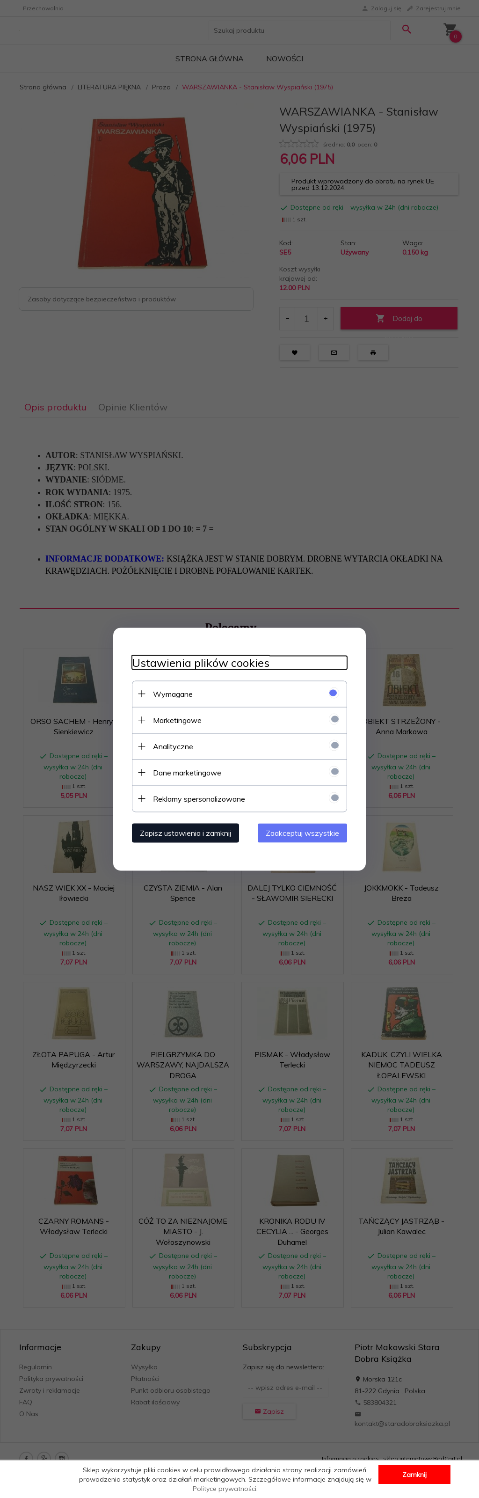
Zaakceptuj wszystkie (302, 832)
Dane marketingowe (187, 772)
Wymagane (173, 693)
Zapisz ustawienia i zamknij (185, 832)
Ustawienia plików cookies (200, 662)
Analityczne (173, 746)
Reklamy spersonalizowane (199, 798)
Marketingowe (177, 719)
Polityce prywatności (224, 1488)
